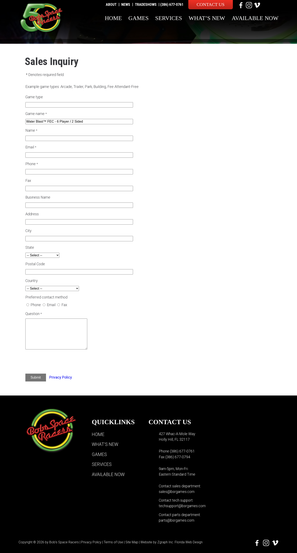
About (111, 4)
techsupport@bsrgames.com (182, 505)
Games (138, 18)
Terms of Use (113, 542)
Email (51, 305)
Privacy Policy (60, 377)
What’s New (207, 18)
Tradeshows (146, 4)
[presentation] (61, 362)
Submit (36, 377)
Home (113, 18)
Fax (64, 305)
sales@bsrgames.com (176, 491)
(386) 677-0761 (171, 4)
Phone (36, 305)
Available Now (255, 18)
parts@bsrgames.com (176, 520)
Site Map (131, 542)
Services (168, 18)
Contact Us (210, 4)
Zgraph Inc (165, 542)
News (125, 4)
